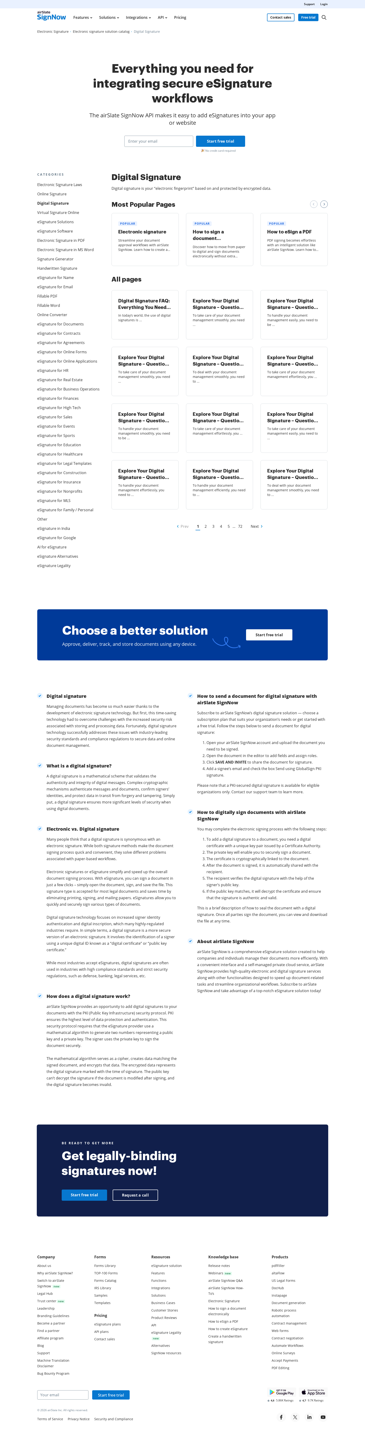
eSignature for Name (55, 277)
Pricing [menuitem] (180, 17)
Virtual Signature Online (58, 212)
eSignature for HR (52, 370)
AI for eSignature (52, 547)
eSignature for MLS (54, 500)
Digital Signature (53, 203)
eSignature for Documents (60, 324)
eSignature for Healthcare (60, 454)
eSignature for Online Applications (66, 361)
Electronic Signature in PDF (61, 240)
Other (42, 519)
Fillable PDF (47, 296)
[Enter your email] (158, 141)
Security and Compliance (113, 1419)
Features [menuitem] (81, 17)
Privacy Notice (79, 1419)
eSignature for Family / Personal (65, 509)
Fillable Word (48, 305)
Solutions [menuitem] (107, 17)
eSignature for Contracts (59, 333)
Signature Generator (55, 259)
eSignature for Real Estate (60, 379)
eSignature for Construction (61, 472)
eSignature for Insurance (59, 482)
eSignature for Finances (58, 398)
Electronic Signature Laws (59, 184)
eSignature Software (55, 231)
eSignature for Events (56, 426)
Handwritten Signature (57, 268)
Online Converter (52, 314)
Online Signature (52, 194)
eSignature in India (53, 528)
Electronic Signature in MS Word (65, 249)
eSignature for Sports (56, 435)
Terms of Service (50, 1419)
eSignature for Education (59, 444)
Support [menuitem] (309, 4)
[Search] (324, 17)
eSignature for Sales (54, 417)
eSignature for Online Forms (62, 351)
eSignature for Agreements (61, 342)
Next (255, 526)
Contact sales (280, 17)
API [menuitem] (161, 17)
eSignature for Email (55, 286)
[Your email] (62, 1395)
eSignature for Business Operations (66, 389)
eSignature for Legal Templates (64, 463)
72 (240, 526)
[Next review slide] (324, 204)
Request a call (135, 1195)
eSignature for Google (56, 537)
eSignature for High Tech (59, 407)
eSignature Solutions (55, 221)
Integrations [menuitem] (137, 17)
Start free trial (220, 141)
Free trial (308, 17)
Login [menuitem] (324, 4)
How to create (228, 1329)
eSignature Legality (54, 565)
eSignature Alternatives (57, 556)
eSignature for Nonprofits (59, 491)
